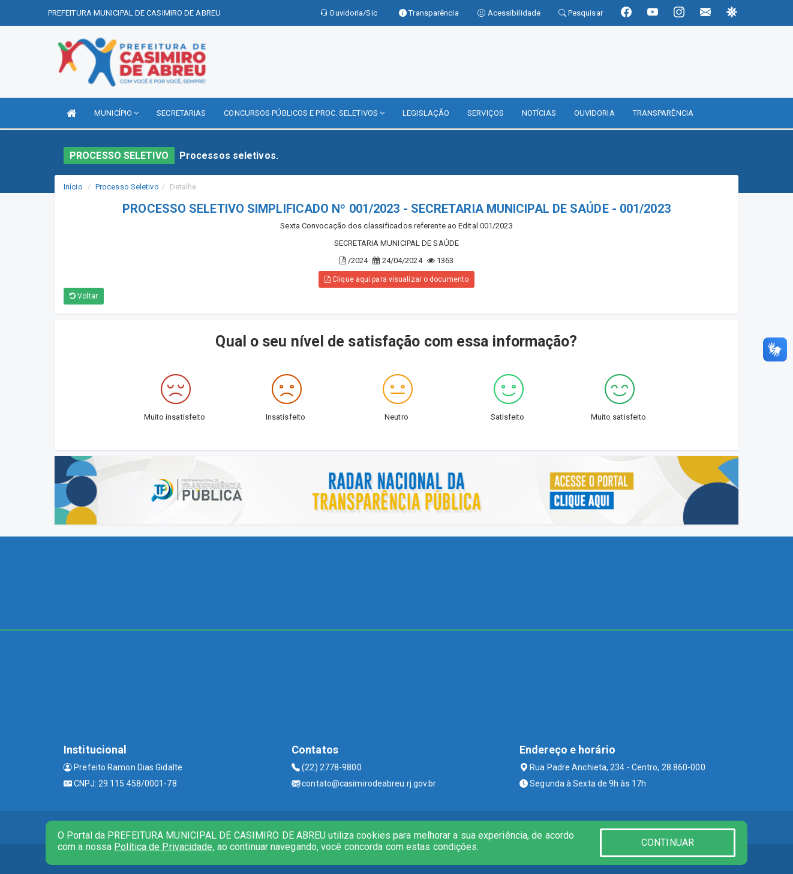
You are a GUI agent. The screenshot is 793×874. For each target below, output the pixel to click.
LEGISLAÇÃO (425, 113)
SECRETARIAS (181, 113)
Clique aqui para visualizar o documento (396, 279)
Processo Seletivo (127, 186)
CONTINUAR (667, 842)
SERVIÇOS (485, 113)
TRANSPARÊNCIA (663, 113)
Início (73, 186)
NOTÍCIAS (539, 113)
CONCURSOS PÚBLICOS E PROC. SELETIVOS (304, 113)
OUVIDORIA (594, 113)
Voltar (84, 296)
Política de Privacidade (163, 846)
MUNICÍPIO (116, 113)
